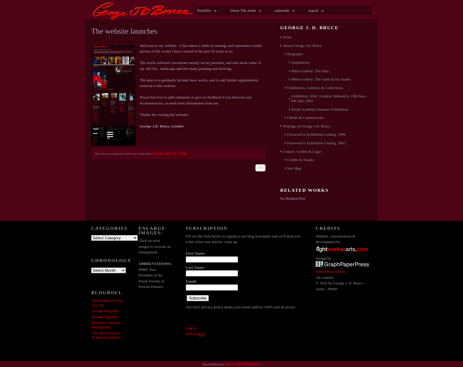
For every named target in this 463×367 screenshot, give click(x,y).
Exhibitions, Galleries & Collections (315, 88)
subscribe (283, 11)
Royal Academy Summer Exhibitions (320, 109)
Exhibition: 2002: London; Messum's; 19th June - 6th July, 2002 (329, 98)
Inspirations (300, 62)
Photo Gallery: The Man (310, 71)
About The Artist (244, 11)
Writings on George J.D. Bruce (306, 126)
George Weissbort (105, 311)
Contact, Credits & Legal (302, 151)
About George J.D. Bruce (302, 45)
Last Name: (195, 267)
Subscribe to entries (331, 271)
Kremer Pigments (105, 316)
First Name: (196, 253)
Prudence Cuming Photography (106, 325)
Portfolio (206, 11)
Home (287, 37)
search (315, 11)
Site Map (294, 168)
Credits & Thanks (300, 160)
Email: (191, 281)
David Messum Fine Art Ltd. (107, 302)
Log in (191, 328)
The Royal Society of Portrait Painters (106, 335)
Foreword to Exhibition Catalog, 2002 (316, 143)
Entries (195, 334)
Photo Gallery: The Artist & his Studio (321, 79)
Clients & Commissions (305, 117)
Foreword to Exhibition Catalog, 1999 (316, 134)
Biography (295, 54)
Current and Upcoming (169, 153)
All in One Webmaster (242, 364)
